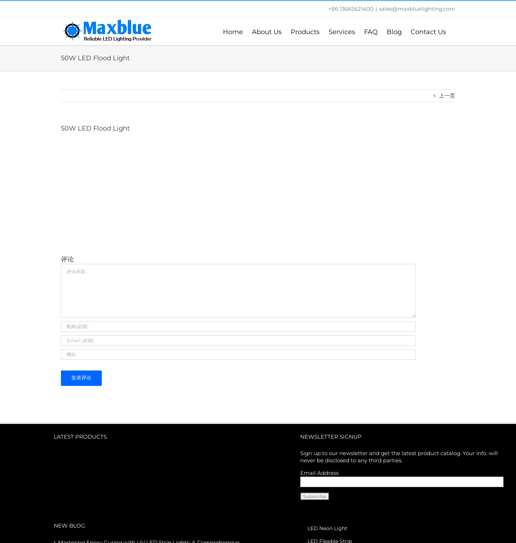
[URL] (238, 354)
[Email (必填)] (238, 340)
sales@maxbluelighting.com (417, 8)
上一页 (447, 95)
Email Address (319, 472)
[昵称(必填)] (238, 326)
